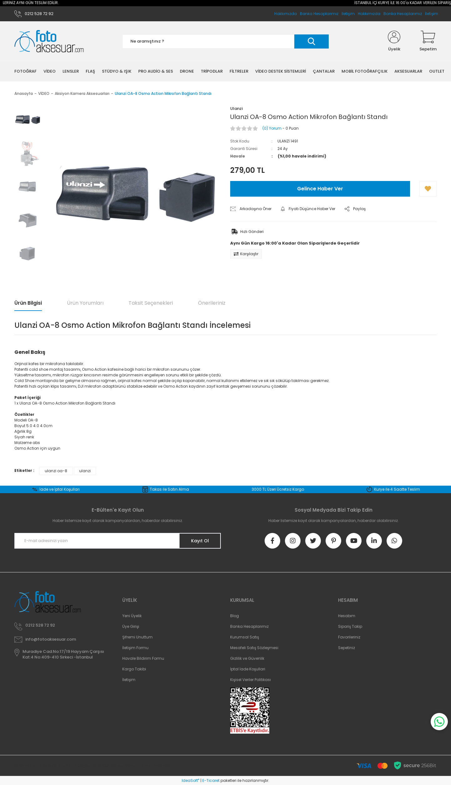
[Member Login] (394, 41)
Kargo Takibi (134, 669)
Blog (234, 615)
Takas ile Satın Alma (169, 489)
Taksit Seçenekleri (151, 303)
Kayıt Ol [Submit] (200, 541)
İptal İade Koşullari (247, 669)
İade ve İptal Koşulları (59, 489)
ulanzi (85, 470)
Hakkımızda (369, 13)
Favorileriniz (349, 637)
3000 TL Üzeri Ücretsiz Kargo (278, 489)
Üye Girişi (130, 626)
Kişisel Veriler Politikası (250, 679)
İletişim (431, 13)
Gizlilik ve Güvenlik (247, 658)
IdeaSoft (190, 780)
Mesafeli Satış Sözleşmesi (254, 647)
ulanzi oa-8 (56, 470)
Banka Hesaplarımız (402, 13)
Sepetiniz (346, 647)
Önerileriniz (212, 303)
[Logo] (49, 41)
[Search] (225, 41)
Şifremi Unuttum (137, 637)
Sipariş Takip (350, 626)
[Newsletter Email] (117, 541)
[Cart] (428, 41)
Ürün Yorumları (85, 303)
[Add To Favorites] (428, 189)
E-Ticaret (211, 780)
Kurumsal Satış (244, 637)
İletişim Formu (135, 647)
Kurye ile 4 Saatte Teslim (397, 489)
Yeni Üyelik (132, 615)
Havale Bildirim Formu (143, 658)
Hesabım (346, 615)
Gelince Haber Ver (320, 188)
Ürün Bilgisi (28, 303)
